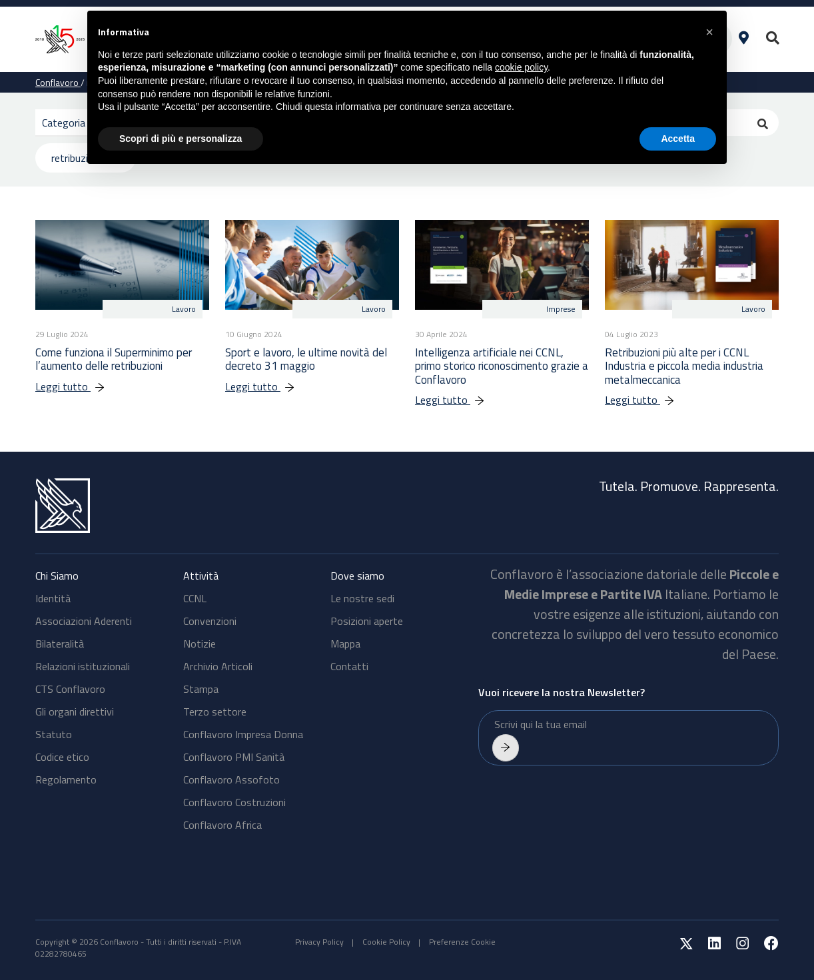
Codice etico (62, 757)
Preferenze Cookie (462, 941)
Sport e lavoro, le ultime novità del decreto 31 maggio (306, 359)
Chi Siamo (57, 576)
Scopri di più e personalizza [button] (180, 138)
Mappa (345, 644)
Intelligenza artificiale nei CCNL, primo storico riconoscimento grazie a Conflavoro (501, 366)
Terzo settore (214, 712)
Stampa (200, 689)
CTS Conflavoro (70, 689)
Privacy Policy (319, 941)
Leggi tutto (77, 386)
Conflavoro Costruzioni (234, 802)
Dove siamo (357, 576)
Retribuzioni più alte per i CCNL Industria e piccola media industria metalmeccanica (684, 366)
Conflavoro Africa (222, 825)
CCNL (194, 598)
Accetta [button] (678, 138)
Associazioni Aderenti (83, 621)
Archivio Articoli (217, 666)
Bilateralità (59, 644)
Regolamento (66, 779)
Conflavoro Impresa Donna (243, 734)
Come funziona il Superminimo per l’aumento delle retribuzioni (113, 359)
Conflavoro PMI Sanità (233, 757)
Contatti (349, 666)
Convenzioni (209, 621)
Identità (53, 598)
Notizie (199, 644)
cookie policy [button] (521, 67)
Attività (200, 576)
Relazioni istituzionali (82, 666)
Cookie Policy (386, 941)
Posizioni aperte (366, 621)
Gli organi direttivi (74, 712)
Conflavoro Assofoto (231, 779)
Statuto (53, 734)
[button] (709, 32)
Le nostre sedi (362, 598)
